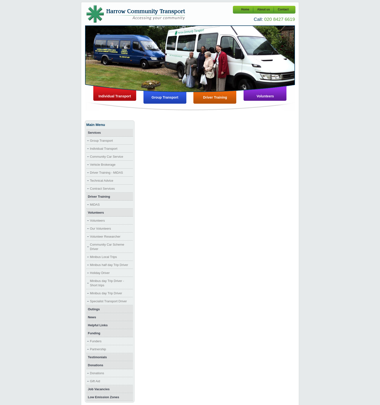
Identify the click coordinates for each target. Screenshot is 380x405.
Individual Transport (115, 96)
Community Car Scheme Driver (107, 247)
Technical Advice (101, 180)
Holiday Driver (100, 273)
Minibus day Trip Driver (106, 293)
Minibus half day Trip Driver (109, 265)
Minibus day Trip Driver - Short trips (107, 283)
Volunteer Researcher (105, 236)
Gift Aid (95, 381)
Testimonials (97, 357)
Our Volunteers (100, 228)
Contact (283, 9)
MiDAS (95, 204)
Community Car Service (106, 156)
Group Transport (164, 97)
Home (245, 9)
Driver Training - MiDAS (106, 172)
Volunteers (265, 96)
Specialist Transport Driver (108, 301)
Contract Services (102, 188)
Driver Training (215, 97)
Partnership (98, 349)
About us (263, 9)
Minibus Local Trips (103, 257)
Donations (95, 365)
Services (94, 132)
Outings (94, 309)
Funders (96, 341)
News (92, 317)
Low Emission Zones (103, 397)
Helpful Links (98, 325)
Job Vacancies (99, 389)
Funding (94, 333)
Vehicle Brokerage (103, 164)
